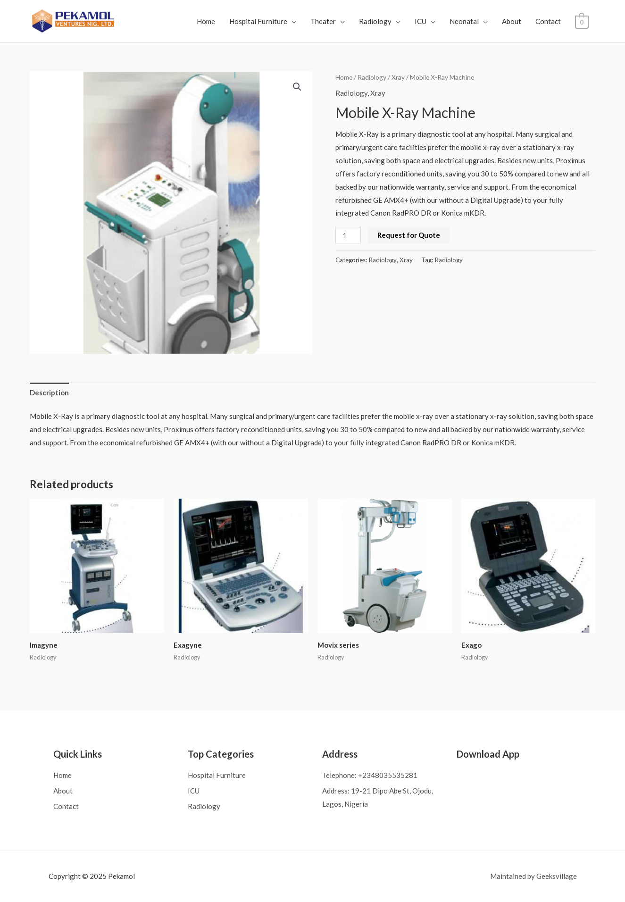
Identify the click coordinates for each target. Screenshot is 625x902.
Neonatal (464, 21)
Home (206, 21)
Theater (323, 21)
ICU (421, 21)
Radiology (375, 21)
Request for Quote (408, 235)
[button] (297, 86)
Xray (398, 77)
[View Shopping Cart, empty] (581, 21)
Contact (548, 21)
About (512, 21)
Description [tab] (49, 392)
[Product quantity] (348, 235)
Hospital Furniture (259, 21)
